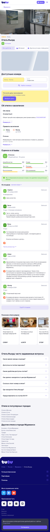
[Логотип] (5, 2)
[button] (3, 493)
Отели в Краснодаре (7, 419)
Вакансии (4, 511)
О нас (3, 509)
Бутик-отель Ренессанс (8, 430)
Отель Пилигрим (6, 437)
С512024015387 (41, 117)
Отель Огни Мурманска (8, 448)
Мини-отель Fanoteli (7, 443)
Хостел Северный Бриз (8, 450)
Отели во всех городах (8, 421)
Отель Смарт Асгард (7, 439)
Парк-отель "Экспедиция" (9, 435)
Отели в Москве (6, 410)
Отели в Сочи (5, 412)
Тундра (3, 432)
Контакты (4, 513)
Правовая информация (7, 515)
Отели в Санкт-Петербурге (9, 414)
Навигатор (4, 441)
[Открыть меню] (47, 2)
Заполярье (4, 445)
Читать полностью (10, 247)
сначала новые (16, 185)
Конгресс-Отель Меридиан (9, 428)
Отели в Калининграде (8, 417)
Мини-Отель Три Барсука (9, 452)
